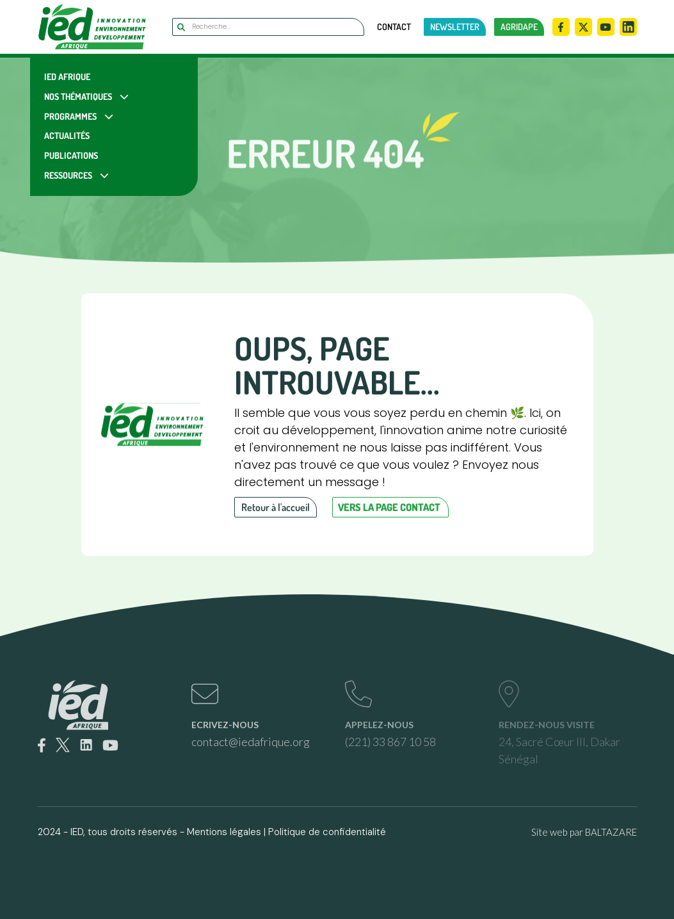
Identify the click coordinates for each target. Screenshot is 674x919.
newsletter (454, 26)
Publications (71, 155)
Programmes (70, 116)
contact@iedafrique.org (250, 742)
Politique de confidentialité (327, 831)
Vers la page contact (389, 507)
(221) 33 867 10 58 (390, 742)
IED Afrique (67, 76)
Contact (394, 27)
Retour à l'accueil (275, 507)
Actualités (67, 135)
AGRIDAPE (519, 26)
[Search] (268, 27)
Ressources (68, 175)
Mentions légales (224, 831)
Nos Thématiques (78, 96)
